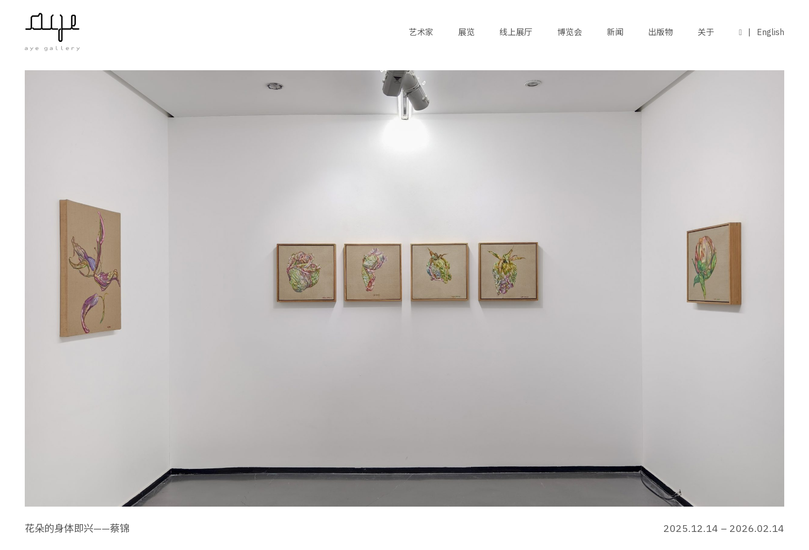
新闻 (615, 32)
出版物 (660, 32)
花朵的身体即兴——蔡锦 (77, 528)
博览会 (569, 32)
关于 (706, 32)
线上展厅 (515, 32)
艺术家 (421, 32)
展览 (466, 32)
